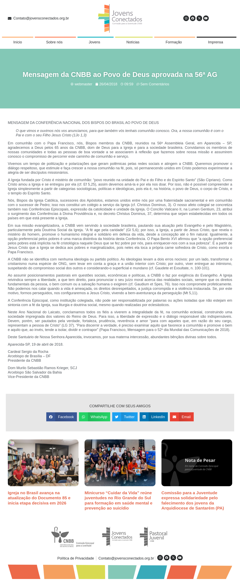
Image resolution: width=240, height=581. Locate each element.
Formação (175, 42)
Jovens (95, 42)
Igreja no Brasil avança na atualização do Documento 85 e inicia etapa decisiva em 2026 (39, 497)
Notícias (133, 42)
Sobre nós (55, 42)
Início (17, 42)
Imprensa (216, 42)
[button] (61, 416)
